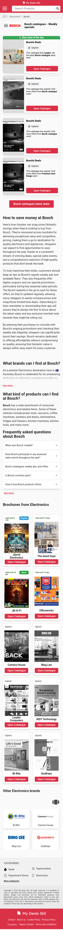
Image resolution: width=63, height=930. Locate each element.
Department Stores (16, 875)
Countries (12, 924)
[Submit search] (57, 8)
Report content (26, 924)
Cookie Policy (33, 919)
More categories (11, 881)
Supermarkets (41, 868)
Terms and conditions (45, 924)
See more (8, 385)
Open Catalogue (42, 68)
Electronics (14, 16)
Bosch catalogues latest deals (31, 203)
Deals (9, 869)
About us (21, 919)
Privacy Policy (48, 919)
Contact (11, 919)
